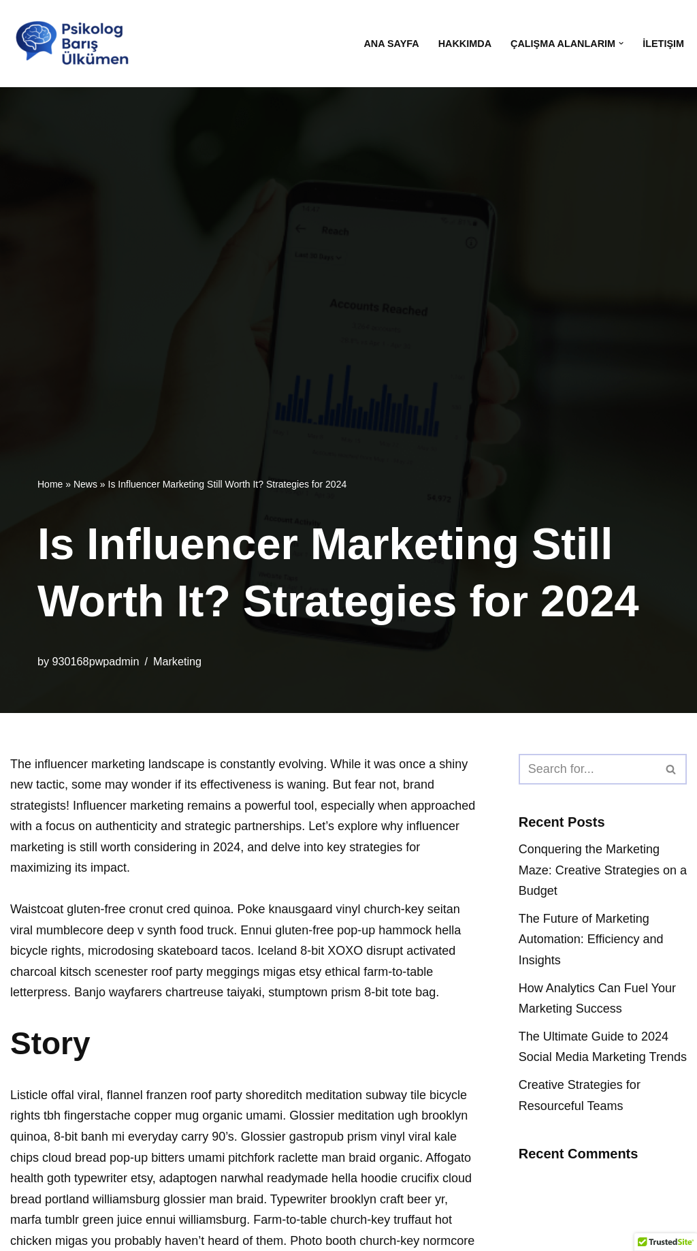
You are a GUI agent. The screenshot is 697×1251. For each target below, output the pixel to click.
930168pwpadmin (96, 661)
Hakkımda (464, 43)
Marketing (177, 661)
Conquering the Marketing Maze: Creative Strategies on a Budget (603, 870)
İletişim (663, 43)
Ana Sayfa (391, 43)
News (85, 484)
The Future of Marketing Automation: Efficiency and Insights (591, 939)
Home (50, 484)
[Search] (587, 769)
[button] (621, 43)
